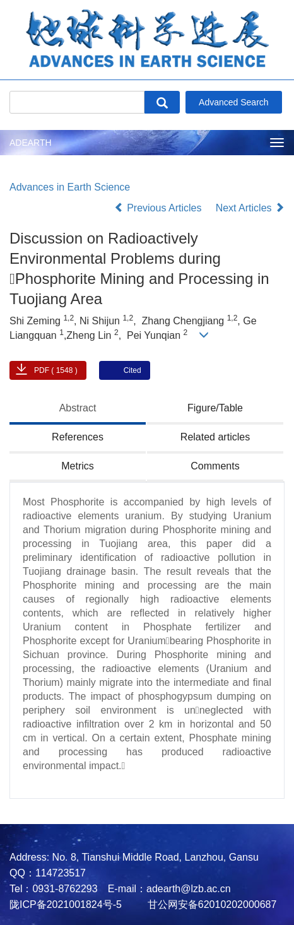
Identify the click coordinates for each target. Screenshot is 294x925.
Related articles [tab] (215, 437)
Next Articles (250, 208)
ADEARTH (30, 143)
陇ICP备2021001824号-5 (65, 904)
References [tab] (77, 437)
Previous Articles (159, 208)
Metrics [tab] (77, 466)
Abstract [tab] (78, 408)
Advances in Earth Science (69, 187)
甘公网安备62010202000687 (210, 904)
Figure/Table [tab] (215, 408)
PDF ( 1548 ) (56, 370)
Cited (132, 370)
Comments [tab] (215, 466)
